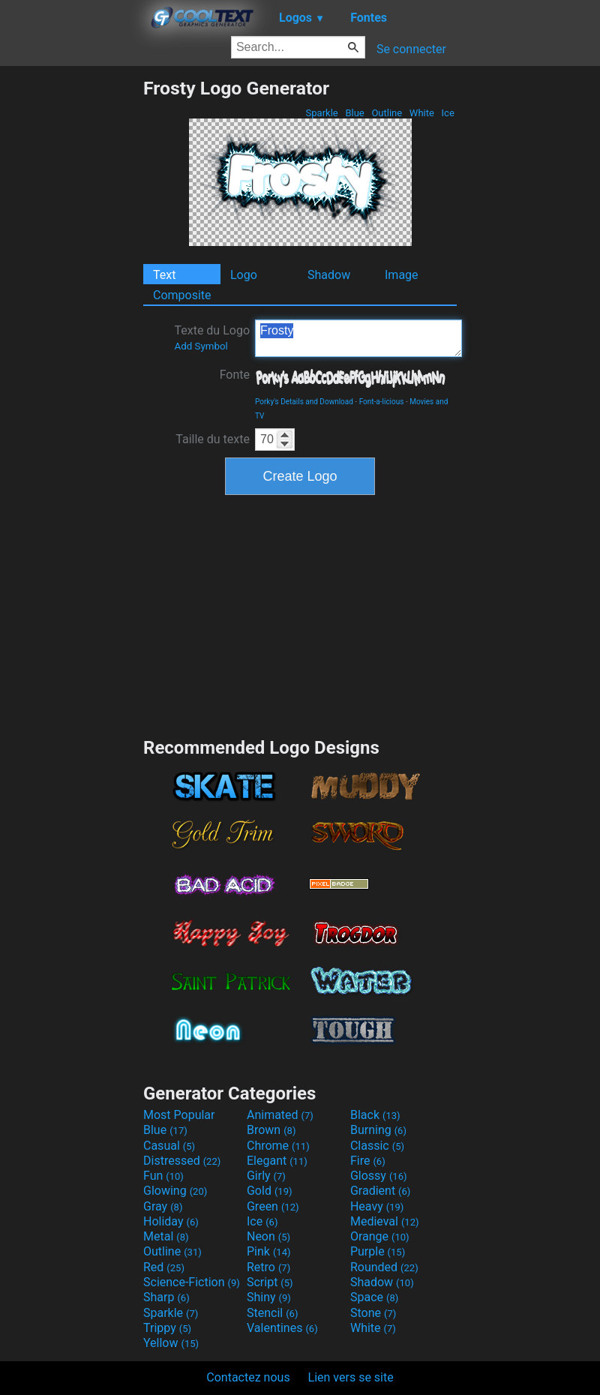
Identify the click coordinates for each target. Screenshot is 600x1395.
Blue (355, 112)
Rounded (384, 1267)
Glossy (378, 1175)
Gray (162, 1206)
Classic (377, 1145)
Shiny (269, 1297)
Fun (163, 1175)
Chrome (278, 1145)
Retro (268, 1267)
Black (375, 1115)
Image (401, 275)
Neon (268, 1236)
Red (163, 1267)
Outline (386, 112)
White (421, 112)
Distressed (181, 1161)
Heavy (377, 1206)
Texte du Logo (212, 337)
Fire (368, 1161)
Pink (269, 1251)
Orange (380, 1236)
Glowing (175, 1191)
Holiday (171, 1221)
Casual (169, 1145)
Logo (243, 275)
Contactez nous (248, 1377)
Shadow (329, 275)
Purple (377, 1251)
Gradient (380, 1191)
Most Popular (179, 1115)
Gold (269, 1191)
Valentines (282, 1328)
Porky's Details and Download (304, 402)
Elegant (277, 1161)
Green (273, 1206)
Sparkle (321, 112)
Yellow (171, 1343)
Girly (266, 1175)
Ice (448, 112)
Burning (378, 1130)
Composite (182, 295)
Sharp (166, 1297)
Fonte (235, 375)
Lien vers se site (351, 1377)
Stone (373, 1313)
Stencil (272, 1313)
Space (374, 1297)
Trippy (167, 1328)
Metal (166, 1236)
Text (164, 275)
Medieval (384, 1221)
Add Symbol (200, 346)
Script (270, 1282)
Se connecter (411, 49)
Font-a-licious (381, 402)
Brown (271, 1130)
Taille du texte (213, 439)
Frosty (358, 338)
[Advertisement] (71, 302)
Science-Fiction (191, 1282)
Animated (280, 1115)
